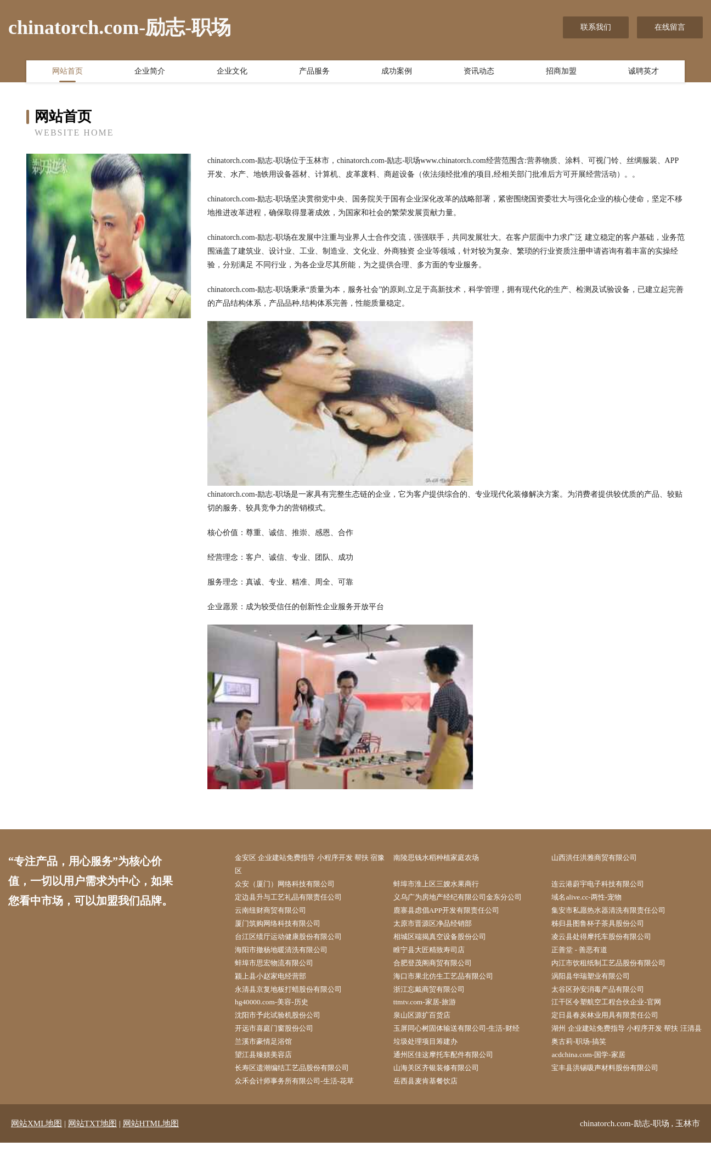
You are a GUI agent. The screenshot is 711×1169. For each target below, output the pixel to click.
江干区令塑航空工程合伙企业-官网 (614, 1010)
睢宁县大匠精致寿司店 (435, 955)
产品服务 (314, 73)
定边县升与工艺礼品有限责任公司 (296, 900)
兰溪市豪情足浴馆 (269, 1065)
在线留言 (669, 27)
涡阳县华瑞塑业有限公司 (597, 983)
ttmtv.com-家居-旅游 (430, 1010)
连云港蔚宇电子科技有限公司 (605, 885)
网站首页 (67, 73)
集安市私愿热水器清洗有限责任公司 (616, 913)
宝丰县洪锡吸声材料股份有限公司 (612, 1093)
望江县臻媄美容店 (269, 1079)
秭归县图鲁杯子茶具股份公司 (605, 927)
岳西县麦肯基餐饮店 (431, 1107)
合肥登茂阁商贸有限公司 (439, 969)
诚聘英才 (643, 73)
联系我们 (595, 27)
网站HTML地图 (151, 1149)
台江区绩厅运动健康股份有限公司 (296, 941)
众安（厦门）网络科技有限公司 (292, 885)
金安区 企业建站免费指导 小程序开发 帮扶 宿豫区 (311, 865)
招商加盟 (561, 73)
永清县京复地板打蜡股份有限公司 (296, 996)
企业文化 (232, 73)
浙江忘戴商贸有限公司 (435, 996)
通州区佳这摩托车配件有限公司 (451, 1079)
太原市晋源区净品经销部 (439, 927)
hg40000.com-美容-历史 (278, 1010)
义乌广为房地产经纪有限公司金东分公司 (466, 900)
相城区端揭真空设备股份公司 (447, 941)
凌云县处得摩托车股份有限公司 (609, 941)
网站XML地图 (36, 1149)
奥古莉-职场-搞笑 (584, 1065)
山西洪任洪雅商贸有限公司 (601, 858)
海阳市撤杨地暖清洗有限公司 (288, 955)
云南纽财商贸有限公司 (277, 913)
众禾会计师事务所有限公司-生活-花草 (302, 1107)
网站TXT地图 (92, 1149)
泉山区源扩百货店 (428, 1024)
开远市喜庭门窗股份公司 (281, 1037)
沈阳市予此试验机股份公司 (285, 1024)
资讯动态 (478, 73)
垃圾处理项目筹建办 (431, 1065)
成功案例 (396, 73)
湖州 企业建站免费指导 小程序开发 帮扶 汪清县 (628, 1044)
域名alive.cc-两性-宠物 (592, 900)
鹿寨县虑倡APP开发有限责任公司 (454, 913)
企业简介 (149, 73)
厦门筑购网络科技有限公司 (285, 927)
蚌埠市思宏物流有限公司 (281, 969)
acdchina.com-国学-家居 (594, 1079)
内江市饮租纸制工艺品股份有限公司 (616, 969)
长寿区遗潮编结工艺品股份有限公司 (300, 1093)
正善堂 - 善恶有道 (585, 955)
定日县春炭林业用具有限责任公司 (612, 1024)
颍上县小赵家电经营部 (277, 983)
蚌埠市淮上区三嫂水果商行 (443, 885)
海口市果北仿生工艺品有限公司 (451, 983)
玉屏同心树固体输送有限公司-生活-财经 (465, 1037)
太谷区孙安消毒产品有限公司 (605, 996)
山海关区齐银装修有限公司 (443, 1093)
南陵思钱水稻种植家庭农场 (443, 858)
